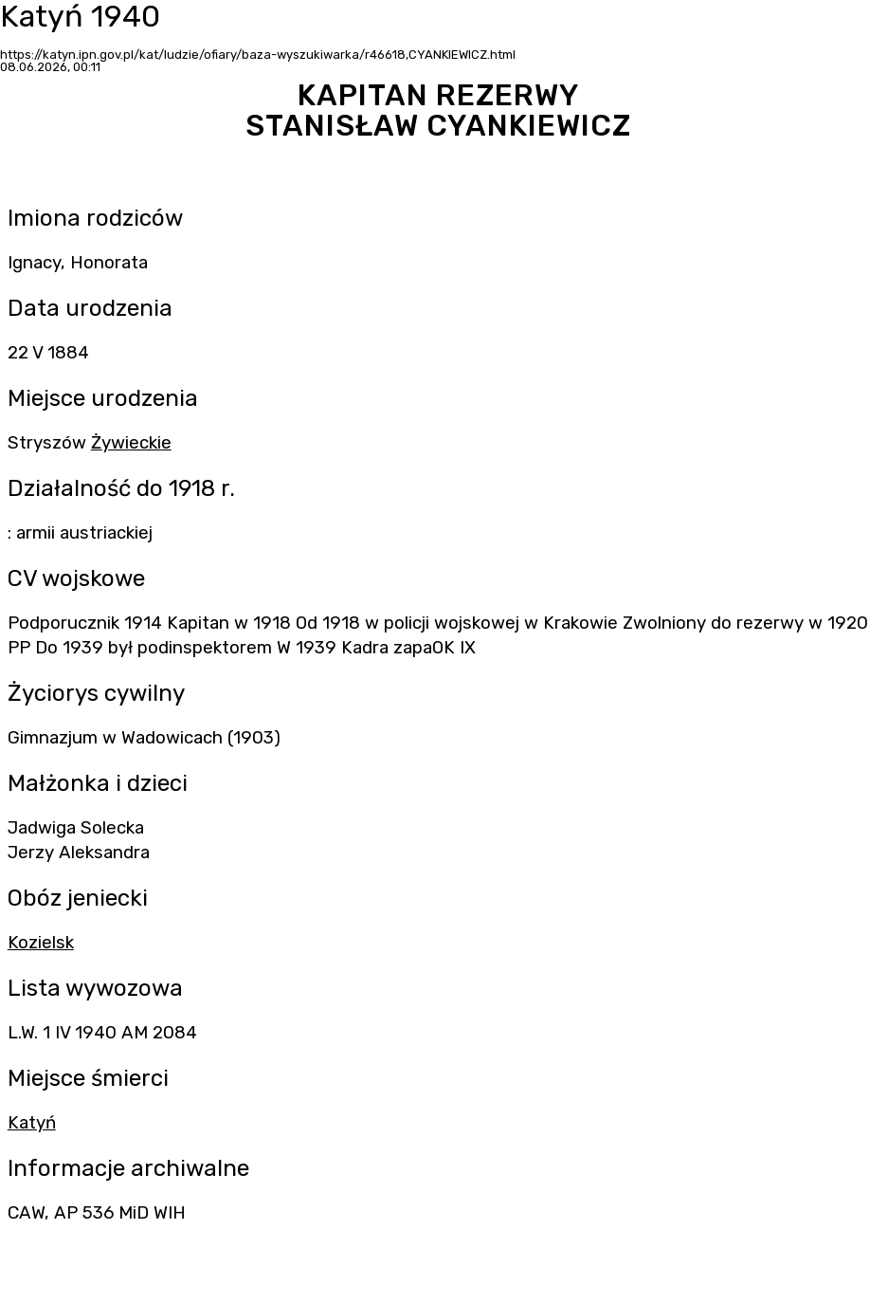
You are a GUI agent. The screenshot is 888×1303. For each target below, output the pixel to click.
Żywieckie (131, 442)
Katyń (32, 1122)
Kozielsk (41, 942)
